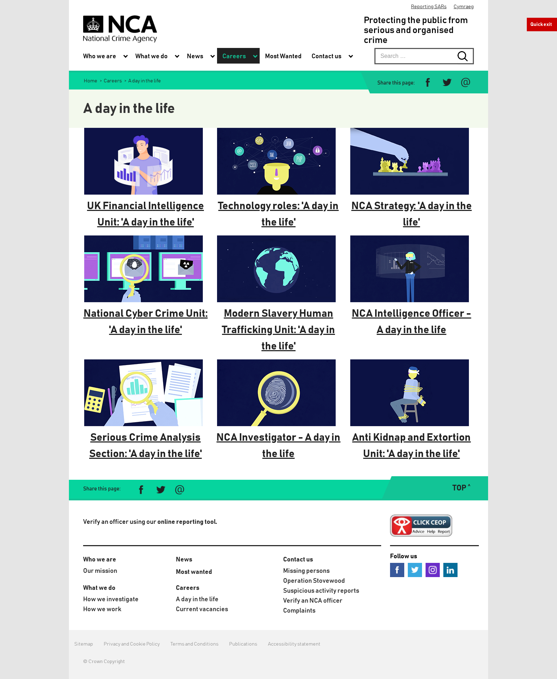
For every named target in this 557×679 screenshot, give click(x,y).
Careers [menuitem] (234, 56)
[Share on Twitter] (446, 82)
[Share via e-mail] (465, 82)
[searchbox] (424, 56)
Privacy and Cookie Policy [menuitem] (132, 644)
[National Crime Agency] (120, 29)
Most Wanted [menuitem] (283, 56)
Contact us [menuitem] (326, 56)
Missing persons (306, 571)
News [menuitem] (195, 56)
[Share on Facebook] (428, 82)
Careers (187, 588)
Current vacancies (202, 609)
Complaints (299, 611)
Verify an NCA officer (312, 601)
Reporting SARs (429, 6)
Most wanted (194, 572)
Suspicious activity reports (321, 591)
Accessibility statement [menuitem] (294, 644)
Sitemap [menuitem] (83, 644)
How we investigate (111, 599)
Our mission (100, 571)
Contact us (298, 559)
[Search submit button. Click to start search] (466, 56)
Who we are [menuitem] (99, 56)
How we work (102, 609)
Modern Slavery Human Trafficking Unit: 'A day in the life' (278, 330)
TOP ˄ (461, 488)
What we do (99, 588)
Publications (243, 644)
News (184, 559)
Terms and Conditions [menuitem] (194, 644)
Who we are (99, 559)
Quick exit (541, 24)
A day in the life (197, 599)
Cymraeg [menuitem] (464, 6)
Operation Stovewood (314, 581)
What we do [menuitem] (151, 56)
